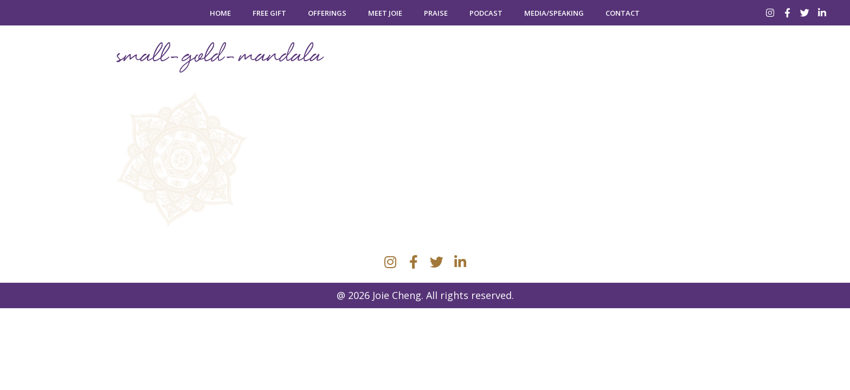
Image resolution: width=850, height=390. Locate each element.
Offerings (327, 13)
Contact (623, 13)
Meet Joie (385, 13)
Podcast (486, 13)
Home (220, 13)
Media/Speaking (554, 13)
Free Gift (269, 13)
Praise (436, 13)
